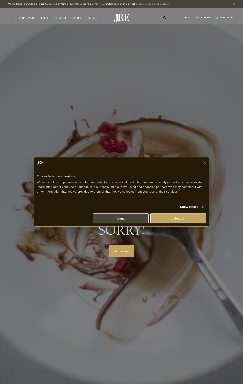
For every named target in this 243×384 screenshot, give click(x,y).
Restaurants (27, 18)
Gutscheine (203, 17)
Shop (186, 17)
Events (77, 18)
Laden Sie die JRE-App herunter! (154, 3)
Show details (189, 206)
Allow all (178, 218)
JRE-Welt (93, 18)
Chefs (44, 18)
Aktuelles (60, 18)
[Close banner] (205, 162)
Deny (121, 218)
